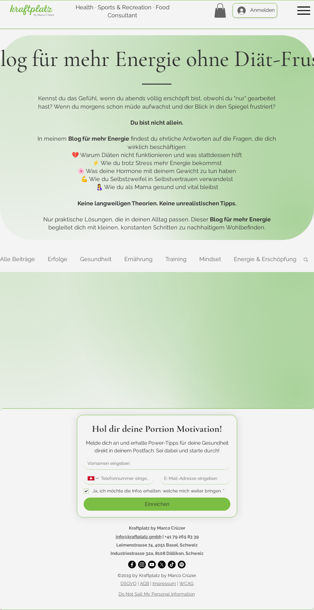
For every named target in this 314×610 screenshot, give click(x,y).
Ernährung (138, 259)
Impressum (164, 583)
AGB (144, 583)
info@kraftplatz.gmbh (138, 536)
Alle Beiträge (17, 259)
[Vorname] (155, 463)
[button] (220, 10)
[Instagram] (142, 564)
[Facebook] (132, 564)
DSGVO (128, 583)
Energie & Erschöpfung (265, 259)
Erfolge (57, 259)
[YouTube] (152, 564)
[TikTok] (172, 564)
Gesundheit (96, 259)
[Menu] (303, 10)
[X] (162, 564)
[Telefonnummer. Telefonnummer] (125, 478)
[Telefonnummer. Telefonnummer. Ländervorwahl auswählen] (93, 478)
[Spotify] (182, 564)
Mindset (210, 259)
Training (175, 259)
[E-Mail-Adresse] (193, 478)
